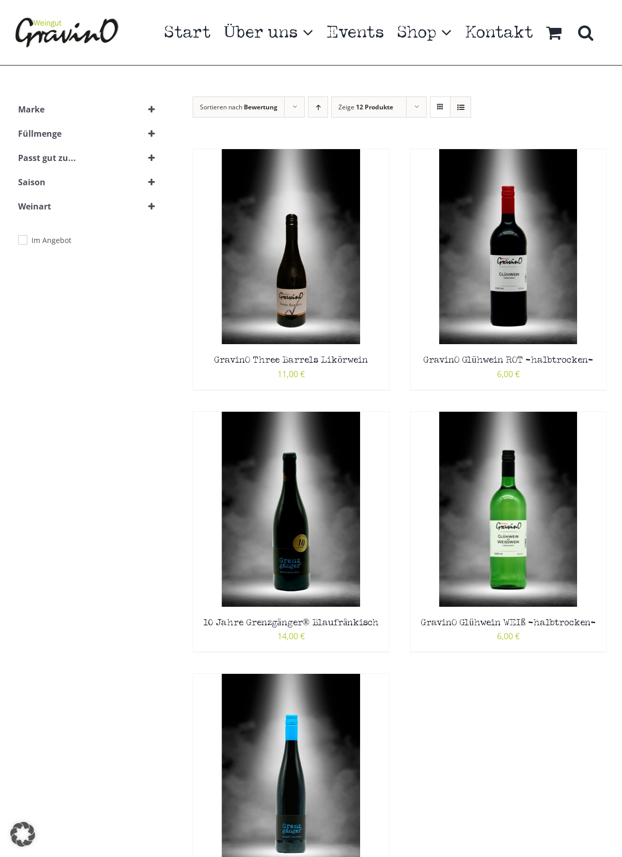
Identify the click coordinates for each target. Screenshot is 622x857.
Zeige (365, 107)
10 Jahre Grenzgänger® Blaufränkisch (291, 623)
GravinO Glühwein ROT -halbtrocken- (508, 360)
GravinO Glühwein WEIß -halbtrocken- (508, 623)
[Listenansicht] (460, 107)
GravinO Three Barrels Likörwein (291, 360)
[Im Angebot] (22, 239)
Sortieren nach (238, 107)
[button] (586, 32)
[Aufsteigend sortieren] (318, 107)
